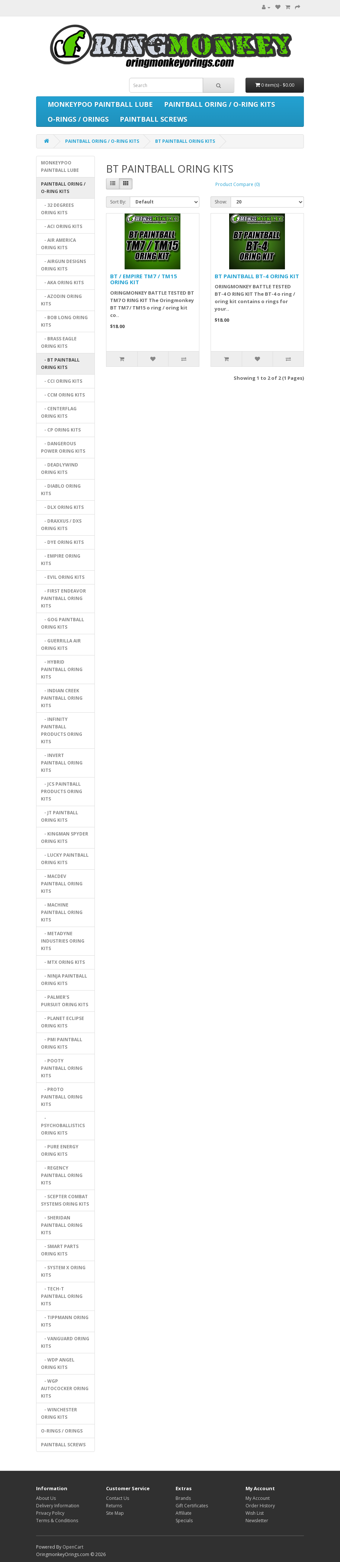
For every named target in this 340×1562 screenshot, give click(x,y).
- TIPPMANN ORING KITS (65, 1321)
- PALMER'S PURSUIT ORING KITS (64, 1001)
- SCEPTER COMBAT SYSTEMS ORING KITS (65, 1200)
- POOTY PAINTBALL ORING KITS (62, 1068)
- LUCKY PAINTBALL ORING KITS (65, 859)
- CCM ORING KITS (63, 395)
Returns (114, 1505)
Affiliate (184, 1513)
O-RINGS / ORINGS (78, 119)
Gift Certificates (192, 1505)
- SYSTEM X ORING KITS (63, 1271)
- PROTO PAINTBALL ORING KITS (62, 1096)
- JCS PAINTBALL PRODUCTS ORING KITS (61, 791)
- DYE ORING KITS (62, 542)
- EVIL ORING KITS (62, 577)
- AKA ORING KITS (62, 282)
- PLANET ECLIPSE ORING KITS (62, 1022)
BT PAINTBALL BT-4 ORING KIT (257, 276)
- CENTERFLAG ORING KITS (59, 412)
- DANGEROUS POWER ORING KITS (63, 447)
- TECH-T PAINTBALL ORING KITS (62, 1296)
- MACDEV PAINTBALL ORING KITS (62, 883)
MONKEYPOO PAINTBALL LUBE (100, 104)
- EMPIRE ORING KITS (60, 560)
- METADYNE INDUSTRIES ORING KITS (62, 941)
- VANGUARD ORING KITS (65, 1342)
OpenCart (72, 1547)
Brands (183, 1498)
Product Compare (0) (237, 184)
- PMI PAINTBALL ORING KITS (61, 1043)
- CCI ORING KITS (61, 381)
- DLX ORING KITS (62, 507)
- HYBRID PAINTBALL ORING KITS (62, 669)
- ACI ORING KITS (61, 226)
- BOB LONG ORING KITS (64, 321)
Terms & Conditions (57, 1520)
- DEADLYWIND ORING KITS (59, 468)
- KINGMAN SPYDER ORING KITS (64, 837)
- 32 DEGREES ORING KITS (57, 209)
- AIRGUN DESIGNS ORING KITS (63, 265)
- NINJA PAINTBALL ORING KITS (64, 980)
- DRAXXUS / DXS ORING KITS (61, 525)
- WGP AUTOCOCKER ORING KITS (65, 1388)
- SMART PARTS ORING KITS (59, 1250)
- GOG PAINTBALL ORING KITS (62, 623)
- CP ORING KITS (61, 430)
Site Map (115, 1513)
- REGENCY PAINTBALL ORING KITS (62, 1175)
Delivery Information (57, 1505)
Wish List (255, 1513)
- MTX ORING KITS (63, 962)
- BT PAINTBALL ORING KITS (60, 364)
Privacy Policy (50, 1513)
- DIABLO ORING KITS (61, 490)
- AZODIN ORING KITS (61, 300)
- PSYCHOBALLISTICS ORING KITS (63, 1125)
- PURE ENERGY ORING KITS (59, 1150)
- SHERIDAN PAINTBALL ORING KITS (62, 1225)
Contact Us (117, 1498)
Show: (221, 202)
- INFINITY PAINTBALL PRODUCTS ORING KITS (61, 730)
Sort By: (118, 202)
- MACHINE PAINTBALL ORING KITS (62, 912)
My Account (258, 1498)
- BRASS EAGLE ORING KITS (59, 342)
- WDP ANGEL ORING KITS (57, 1363)
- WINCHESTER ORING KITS (59, 1413)
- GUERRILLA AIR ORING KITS (61, 644)
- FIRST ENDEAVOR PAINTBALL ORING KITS (63, 598)
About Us (46, 1498)
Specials (184, 1520)
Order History (260, 1505)
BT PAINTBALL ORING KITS (185, 141)
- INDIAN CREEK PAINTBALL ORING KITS (62, 698)
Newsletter (257, 1520)
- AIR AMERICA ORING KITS (58, 244)
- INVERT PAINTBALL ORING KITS (62, 762)
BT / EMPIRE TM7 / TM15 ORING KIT (143, 279)
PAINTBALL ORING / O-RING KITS (219, 104)
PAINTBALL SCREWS (153, 119)
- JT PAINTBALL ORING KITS (59, 816)
